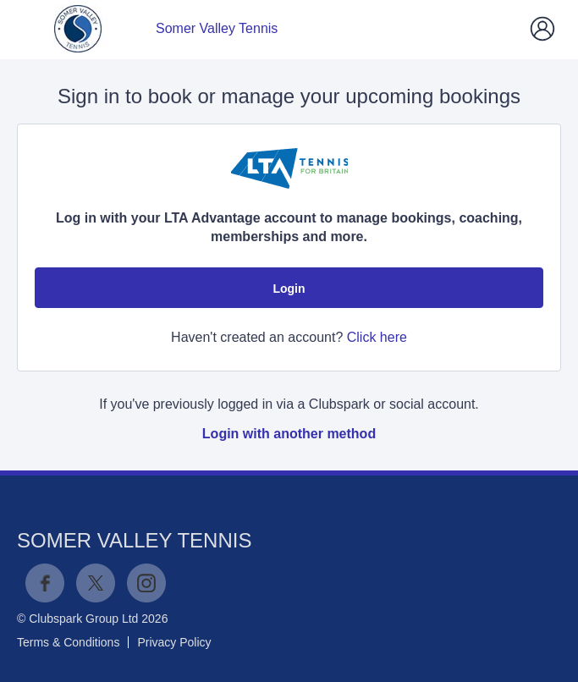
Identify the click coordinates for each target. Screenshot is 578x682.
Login (288, 288)
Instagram (146, 583)
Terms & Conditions (68, 642)
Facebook (44, 583)
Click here (377, 337)
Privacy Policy (174, 642)
